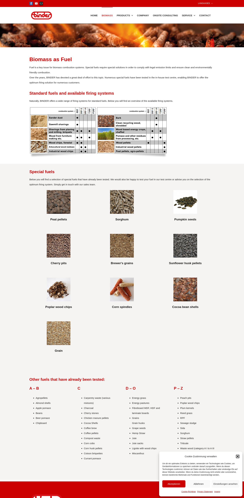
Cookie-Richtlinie (188, 492)
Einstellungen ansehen (225, 484)
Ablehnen (198, 484)
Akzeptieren (174, 484)
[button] (237, 456)
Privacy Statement (205, 492)
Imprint (217, 492)
